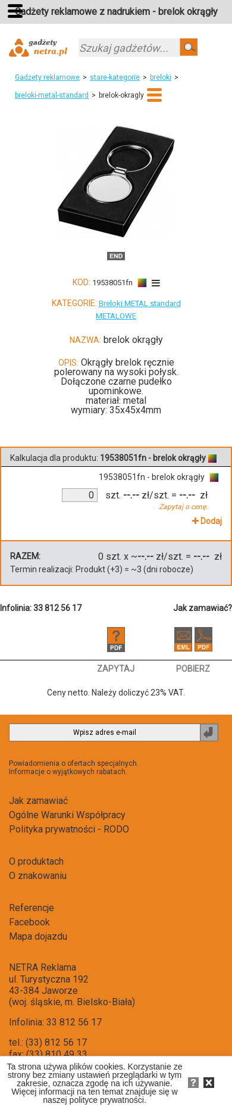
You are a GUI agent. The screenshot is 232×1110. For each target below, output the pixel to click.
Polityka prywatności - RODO (69, 829)
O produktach (36, 861)
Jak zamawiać (38, 800)
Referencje (31, 907)
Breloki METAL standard (140, 303)
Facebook (29, 922)
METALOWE (116, 315)
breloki (160, 77)
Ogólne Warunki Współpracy (67, 815)
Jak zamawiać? (202, 608)
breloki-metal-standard (52, 95)
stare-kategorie (115, 77)
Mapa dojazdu (38, 936)
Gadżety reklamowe (47, 77)
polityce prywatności (107, 1100)
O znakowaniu (38, 875)
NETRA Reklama (42, 967)
